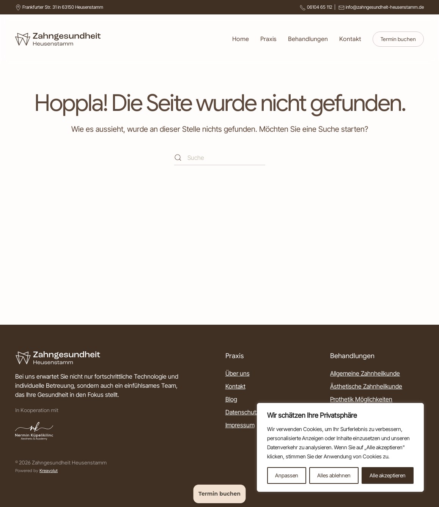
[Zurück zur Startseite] (58, 39)
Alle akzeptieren (388, 475)
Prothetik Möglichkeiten (361, 399)
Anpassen (286, 475)
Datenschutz (242, 412)
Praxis (268, 39)
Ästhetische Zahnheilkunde (366, 386)
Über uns (237, 373)
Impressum (240, 425)
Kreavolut (48, 470)
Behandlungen (308, 39)
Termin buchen (398, 39)
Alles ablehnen (334, 475)
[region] (340, 447)
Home (240, 39)
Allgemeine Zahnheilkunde (365, 373)
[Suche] (219, 157)
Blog (231, 399)
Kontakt (350, 39)
